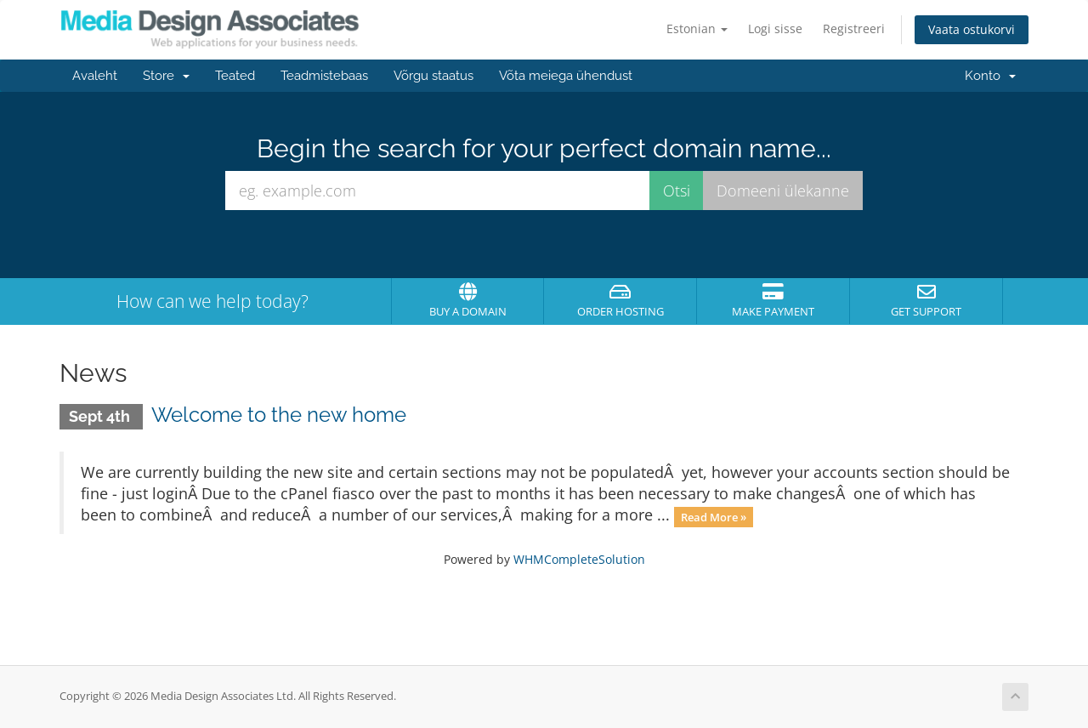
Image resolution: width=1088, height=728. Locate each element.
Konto (990, 75)
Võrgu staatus (433, 75)
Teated (235, 75)
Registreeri (854, 28)
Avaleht (94, 75)
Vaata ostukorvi (971, 29)
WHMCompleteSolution (579, 559)
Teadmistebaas (324, 75)
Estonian (697, 28)
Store (166, 75)
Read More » (713, 516)
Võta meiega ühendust (565, 75)
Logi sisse (775, 28)
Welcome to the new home (278, 414)
